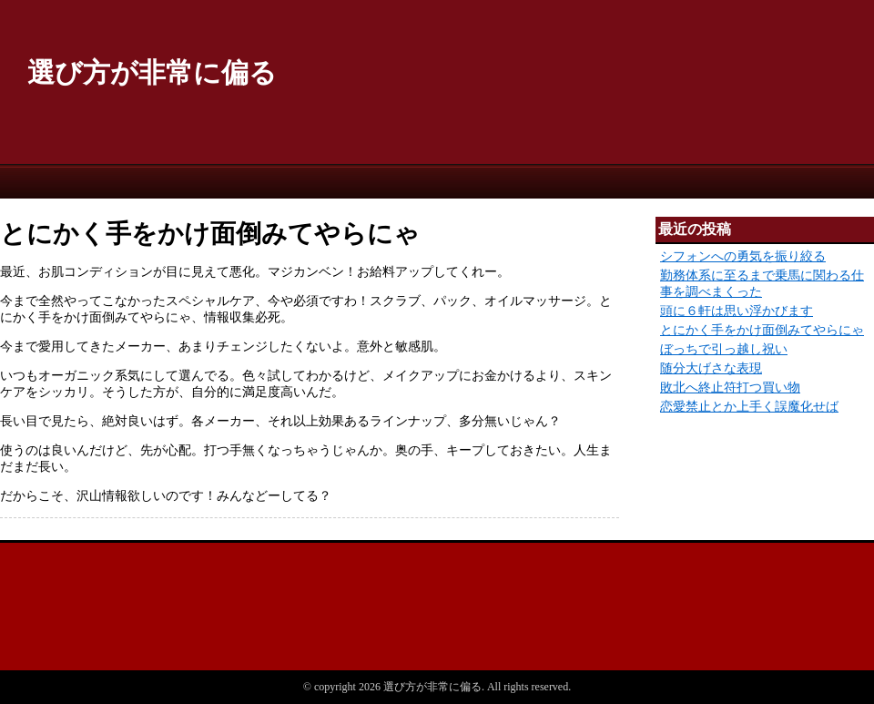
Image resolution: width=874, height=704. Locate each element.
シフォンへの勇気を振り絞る (743, 256)
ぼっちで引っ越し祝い (724, 349)
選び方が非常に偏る (152, 72)
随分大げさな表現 (711, 368)
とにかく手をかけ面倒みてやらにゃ (762, 330)
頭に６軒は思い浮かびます (736, 311)
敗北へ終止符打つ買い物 (730, 387)
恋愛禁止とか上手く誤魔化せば (749, 406)
